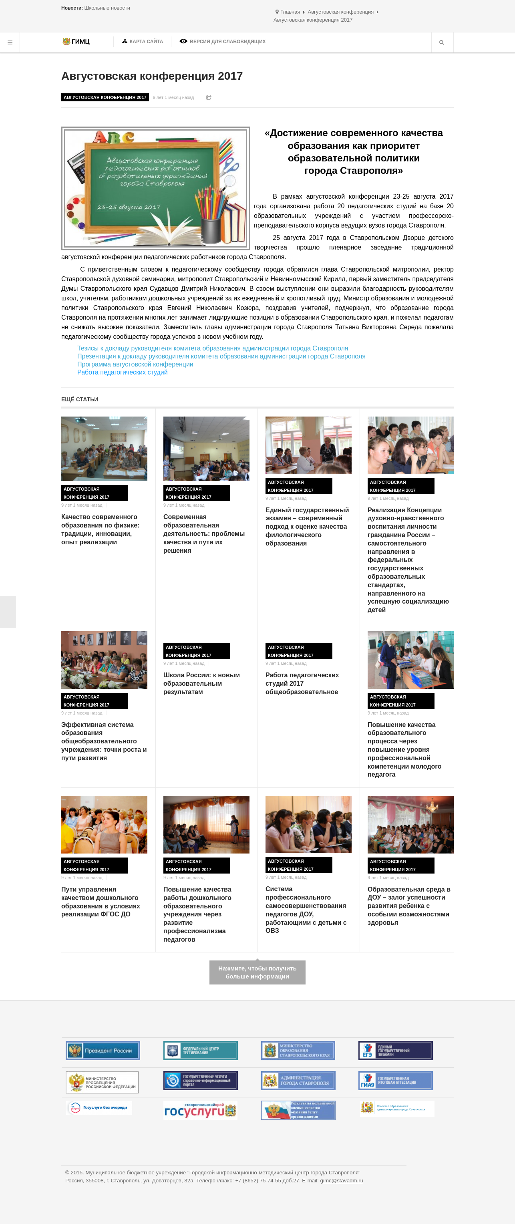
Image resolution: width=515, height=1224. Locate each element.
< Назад (8, 612)
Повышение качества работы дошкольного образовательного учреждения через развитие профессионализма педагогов (197, 914)
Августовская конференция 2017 (152, 76)
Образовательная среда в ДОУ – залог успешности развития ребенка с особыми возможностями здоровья (409, 906)
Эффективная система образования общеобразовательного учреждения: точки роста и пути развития (104, 741)
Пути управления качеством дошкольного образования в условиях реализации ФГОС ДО (100, 902)
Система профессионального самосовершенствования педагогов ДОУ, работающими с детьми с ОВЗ (306, 910)
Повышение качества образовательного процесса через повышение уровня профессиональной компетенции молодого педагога (405, 749)
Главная (290, 12)
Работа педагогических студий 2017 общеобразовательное (302, 683)
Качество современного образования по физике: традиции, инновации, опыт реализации (100, 529)
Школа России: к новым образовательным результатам (201, 683)
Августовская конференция (341, 12)
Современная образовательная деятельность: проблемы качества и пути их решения (204, 533)
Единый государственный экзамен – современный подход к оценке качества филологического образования (307, 527)
